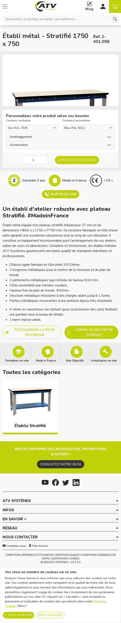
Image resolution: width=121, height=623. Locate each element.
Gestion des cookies (65, 558)
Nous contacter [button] (20, 537)
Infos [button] (8, 510)
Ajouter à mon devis (77, 160)
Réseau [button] (10, 528)
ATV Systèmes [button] (17, 501)
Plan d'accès (38, 546)
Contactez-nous (14, 546)
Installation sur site (104, 360)
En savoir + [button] (14, 519)
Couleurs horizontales (76, 120)
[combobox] (60, 19)
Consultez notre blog (60, 464)
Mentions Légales (67, 555)
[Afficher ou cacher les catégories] (5, 6)
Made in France (46, 360)
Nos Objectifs (75, 360)
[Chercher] (115, 19)
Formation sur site (17, 360)
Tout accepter (18, 615)
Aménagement (21, 136)
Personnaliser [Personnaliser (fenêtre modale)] (51, 615)
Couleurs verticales (18, 120)
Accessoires (19, 144)
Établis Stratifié (30, 426)
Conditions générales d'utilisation (29, 555)
